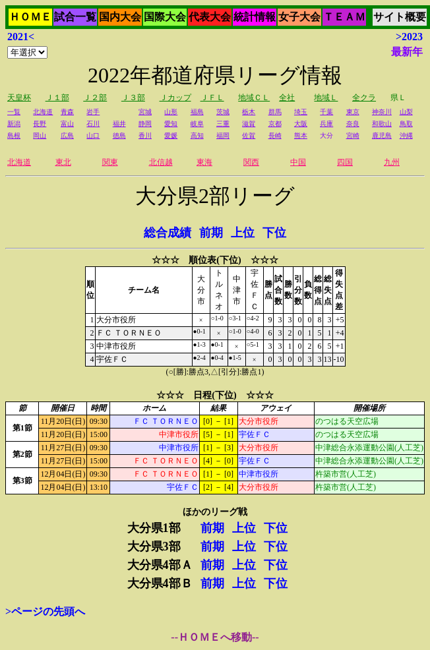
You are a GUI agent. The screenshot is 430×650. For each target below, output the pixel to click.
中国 (298, 162)
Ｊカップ (175, 97)
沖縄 (406, 135)
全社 (287, 97)
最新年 (407, 51)
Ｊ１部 (57, 97)
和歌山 (382, 123)
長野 (39, 123)
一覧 (13, 111)
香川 (145, 135)
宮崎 (352, 135)
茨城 (223, 111)
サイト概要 (399, 16)
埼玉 (300, 111)
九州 (392, 162)
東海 (204, 162)
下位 (274, 232)
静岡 (145, 123)
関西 (251, 162)
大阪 (300, 123)
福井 (119, 123)
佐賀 (248, 135)
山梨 (406, 111)
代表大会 (210, 16)
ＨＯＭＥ (30, 16)
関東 (110, 162)
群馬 (275, 111)
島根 (13, 135)
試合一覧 (75, 16)
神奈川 (382, 111)
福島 (197, 111)
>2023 (409, 36)
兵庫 (326, 123)
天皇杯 (19, 97)
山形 (170, 111)
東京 (352, 111)
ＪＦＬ (212, 97)
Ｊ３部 (133, 97)
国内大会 (120, 16)
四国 (345, 162)
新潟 (13, 123)
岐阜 (197, 123)
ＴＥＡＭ (344, 16)
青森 (67, 111)
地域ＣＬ (254, 97)
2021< (20, 36)
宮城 (145, 111)
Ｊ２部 (95, 97)
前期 (211, 232)
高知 (197, 135)
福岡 (223, 135)
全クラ (364, 97)
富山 (67, 123)
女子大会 (299, 16)
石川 (93, 123)
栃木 (248, 111)
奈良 (352, 123)
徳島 (119, 135)
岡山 (39, 135)
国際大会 (165, 16)
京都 (275, 123)
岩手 (93, 111)
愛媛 (170, 135)
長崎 (275, 135)
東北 (63, 162)
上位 (243, 232)
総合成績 (167, 232)
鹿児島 (382, 135)
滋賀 (248, 123)
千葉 (326, 111)
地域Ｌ (326, 97)
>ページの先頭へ (45, 611)
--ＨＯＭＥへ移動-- (215, 637)
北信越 (161, 162)
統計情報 (254, 16)
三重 (223, 123)
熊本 (300, 135)
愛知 (170, 123)
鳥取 (406, 123)
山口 (93, 135)
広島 (67, 135)
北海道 (43, 111)
